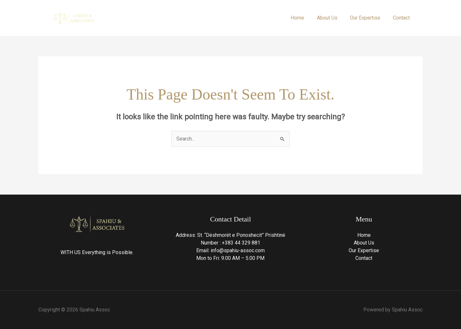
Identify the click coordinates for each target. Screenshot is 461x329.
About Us (333, 18)
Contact (402, 18)
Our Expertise (368, 18)
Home (305, 18)
